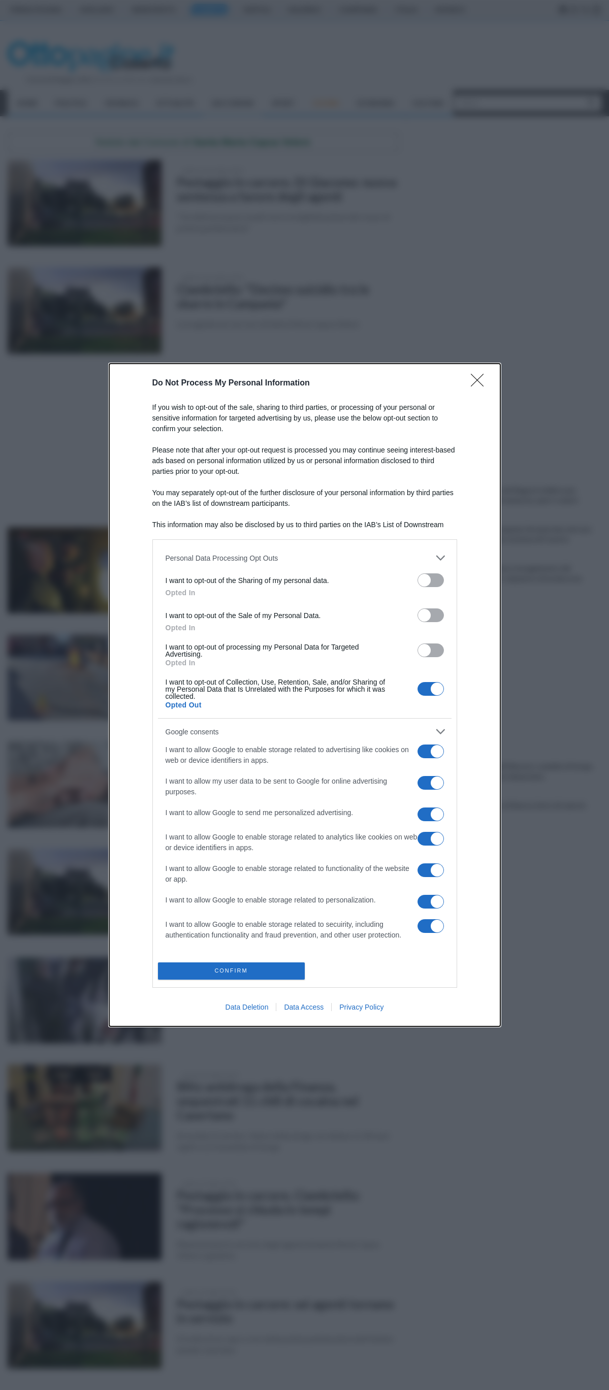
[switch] (431, 580)
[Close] (480, 383)
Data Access (304, 1007)
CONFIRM (231, 971)
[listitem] (305, 558)
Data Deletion (247, 1007)
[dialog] (304, 695)
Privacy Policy (361, 1007)
